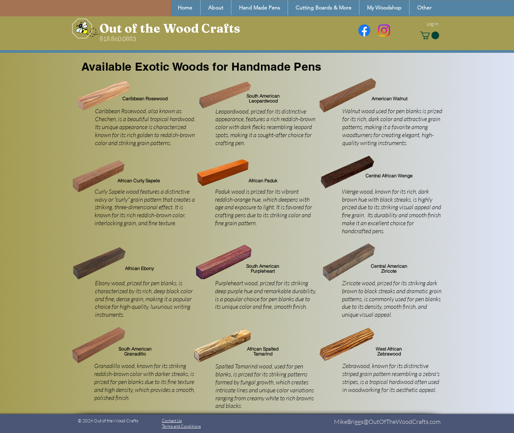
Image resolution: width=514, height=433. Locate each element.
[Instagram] (384, 30)
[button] (424, 7)
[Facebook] (364, 30)
